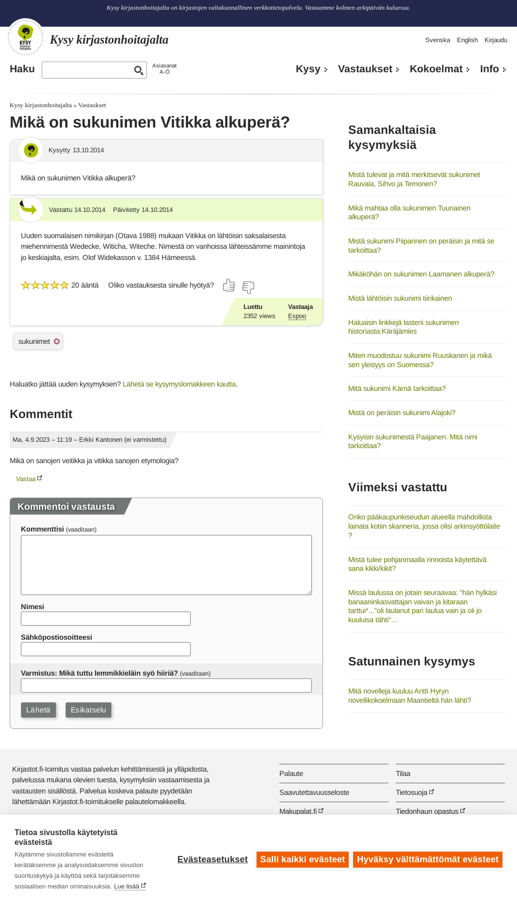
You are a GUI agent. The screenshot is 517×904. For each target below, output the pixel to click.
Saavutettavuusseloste (314, 792)
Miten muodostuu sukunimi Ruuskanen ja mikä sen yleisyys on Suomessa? (420, 360)
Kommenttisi (42, 529)
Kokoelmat (436, 69)
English (467, 40)
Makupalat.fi (298, 811)
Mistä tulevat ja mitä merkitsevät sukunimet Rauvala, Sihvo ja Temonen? (414, 179)
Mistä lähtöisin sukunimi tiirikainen (400, 298)
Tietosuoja (411, 792)
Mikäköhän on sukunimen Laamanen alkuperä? (421, 274)
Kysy (308, 69)
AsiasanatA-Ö (164, 69)
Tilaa (403, 773)
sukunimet (34, 341)
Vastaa (25, 479)
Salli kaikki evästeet (302, 859)
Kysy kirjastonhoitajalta (41, 105)
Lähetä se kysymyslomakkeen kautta (179, 384)
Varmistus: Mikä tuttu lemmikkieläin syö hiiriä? (99, 673)
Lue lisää (126, 886)
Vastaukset (365, 69)
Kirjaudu (496, 40)
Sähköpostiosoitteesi (56, 637)
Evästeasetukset (212, 859)
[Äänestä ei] (248, 287)
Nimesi (32, 606)
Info (489, 69)
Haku (22, 69)
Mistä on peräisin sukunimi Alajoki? (401, 412)
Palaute (291, 773)
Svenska (437, 40)
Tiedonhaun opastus (427, 811)
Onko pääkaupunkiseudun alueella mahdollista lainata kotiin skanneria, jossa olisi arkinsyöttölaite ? (424, 526)
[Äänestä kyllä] (229, 285)
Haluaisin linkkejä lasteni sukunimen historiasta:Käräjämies (403, 327)
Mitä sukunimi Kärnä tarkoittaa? (397, 388)
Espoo (297, 316)
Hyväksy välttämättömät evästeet (428, 859)
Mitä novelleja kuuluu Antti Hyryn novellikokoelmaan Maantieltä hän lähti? (409, 695)
